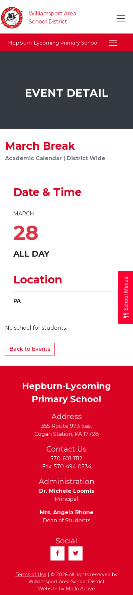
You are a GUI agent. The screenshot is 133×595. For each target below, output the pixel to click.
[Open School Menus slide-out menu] (125, 297)
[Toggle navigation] (121, 18)
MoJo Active (80, 589)
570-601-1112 (66, 458)
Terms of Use (31, 575)
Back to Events (29, 349)
